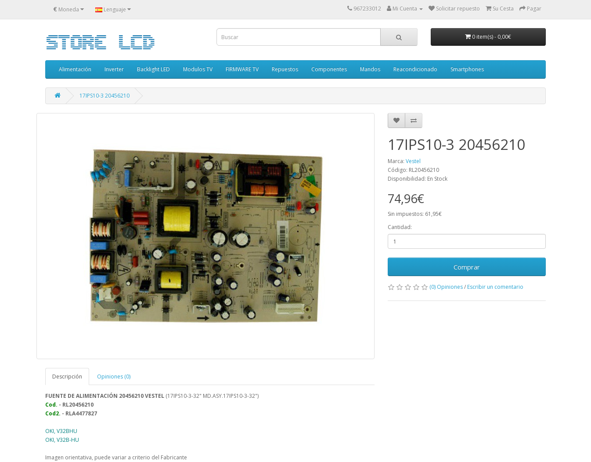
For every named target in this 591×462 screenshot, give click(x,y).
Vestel (413, 161)
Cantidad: (400, 227)
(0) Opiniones (446, 287)
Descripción (67, 376)
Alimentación (75, 69)
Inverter (114, 69)
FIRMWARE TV (242, 69)
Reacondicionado (415, 69)
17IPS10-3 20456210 (104, 95)
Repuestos (285, 69)
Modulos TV (198, 69)
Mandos (370, 69)
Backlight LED (153, 69)
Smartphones (467, 69)
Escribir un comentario (495, 287)
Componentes (329, 69)
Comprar (467, 266)
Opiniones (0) (113, 376)
